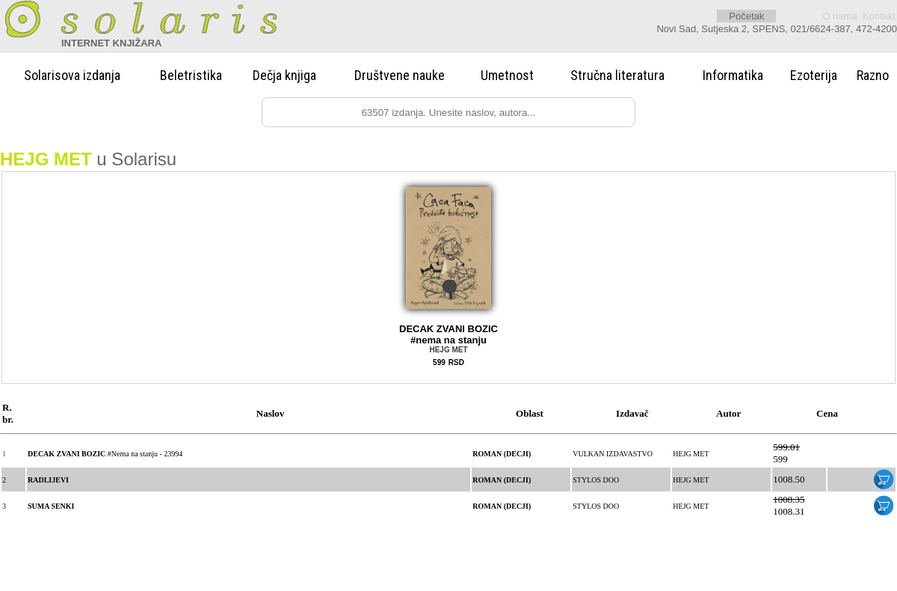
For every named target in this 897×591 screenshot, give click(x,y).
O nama (839, 16)
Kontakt (879, 16)
